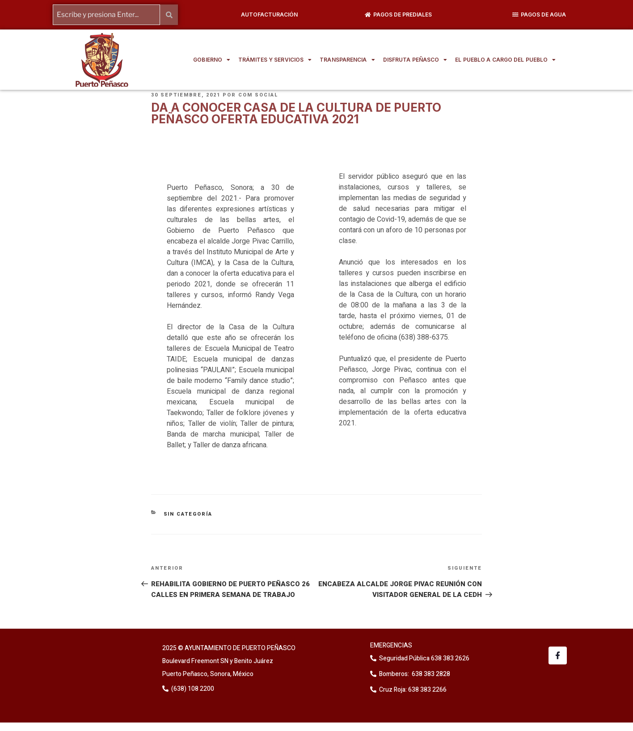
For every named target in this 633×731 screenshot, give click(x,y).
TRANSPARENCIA (347, 60)
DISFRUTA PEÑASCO (415, 60)
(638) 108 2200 (192, 688)
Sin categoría (188, 513)
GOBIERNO (211, 60)
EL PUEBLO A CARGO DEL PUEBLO (505, 60)
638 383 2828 (430, 674)
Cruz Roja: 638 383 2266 (413, 689)
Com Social (258, 95)
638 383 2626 (449, 658)
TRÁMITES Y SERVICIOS (275, 60)
